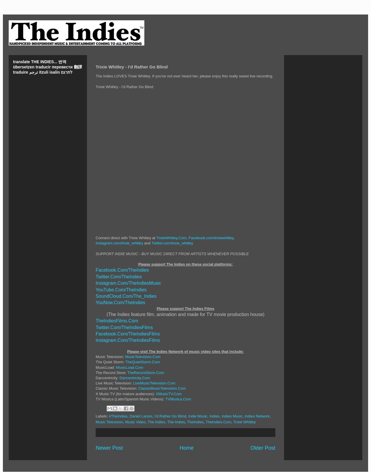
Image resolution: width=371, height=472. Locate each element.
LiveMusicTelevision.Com (154, 383)
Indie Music (198, 416)
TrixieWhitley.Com (171, 238)
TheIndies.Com (218, 422)
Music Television (109, 422)
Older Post (262, 448)
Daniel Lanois (141, 416)
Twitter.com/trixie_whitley (172, 243)
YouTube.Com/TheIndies (121, 289)
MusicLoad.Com (129, 367)
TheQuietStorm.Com (142, 362)
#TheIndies (118, 416)
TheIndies (195, 422)
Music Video (135, 422)
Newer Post (109, 448)
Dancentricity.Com (134, 378)
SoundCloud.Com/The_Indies (126, 296)
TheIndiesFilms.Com (117, 320)
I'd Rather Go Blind (170, 416)
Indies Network (257, 416)
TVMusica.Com (178, 399)
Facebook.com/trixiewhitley (211, 238)
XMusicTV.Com (169, 394)
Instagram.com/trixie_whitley (119, 243)
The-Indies (176, 422)
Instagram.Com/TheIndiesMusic (128, 283)
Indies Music (232, 416)
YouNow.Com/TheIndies (120, 302)
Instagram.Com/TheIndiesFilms (128, 340)
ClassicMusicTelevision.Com (162, 388)
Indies (215, 416)
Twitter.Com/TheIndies (119, 276)
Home (187, 448)
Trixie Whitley (244, 422)
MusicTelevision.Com (143, 357)
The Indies (156, 422)
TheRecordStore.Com (146, 373)
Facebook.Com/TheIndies (122, 270)
